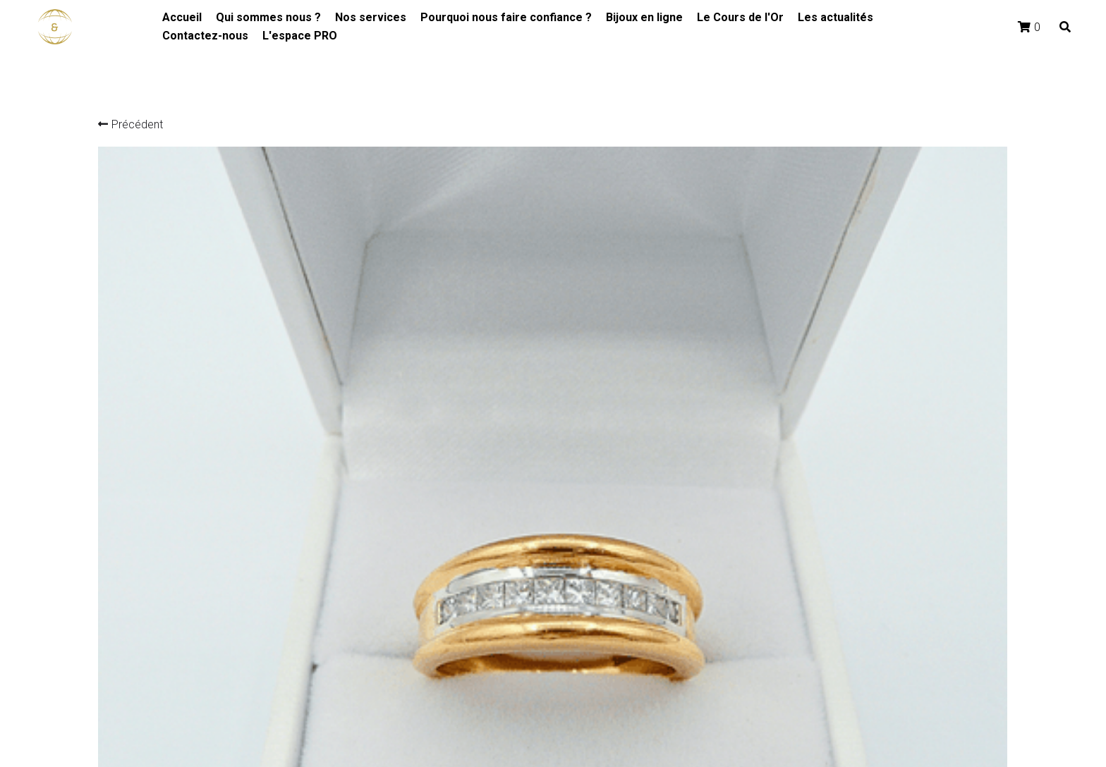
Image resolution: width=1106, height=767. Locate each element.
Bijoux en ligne (644, 17)
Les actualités (835, 17)
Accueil (182, 17)
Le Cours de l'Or (740, 17)
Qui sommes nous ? (268, 17)
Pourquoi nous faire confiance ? (506, 17)
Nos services (370, 17)
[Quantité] (844, 444)
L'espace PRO (299, 35)
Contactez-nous (205, 35)
